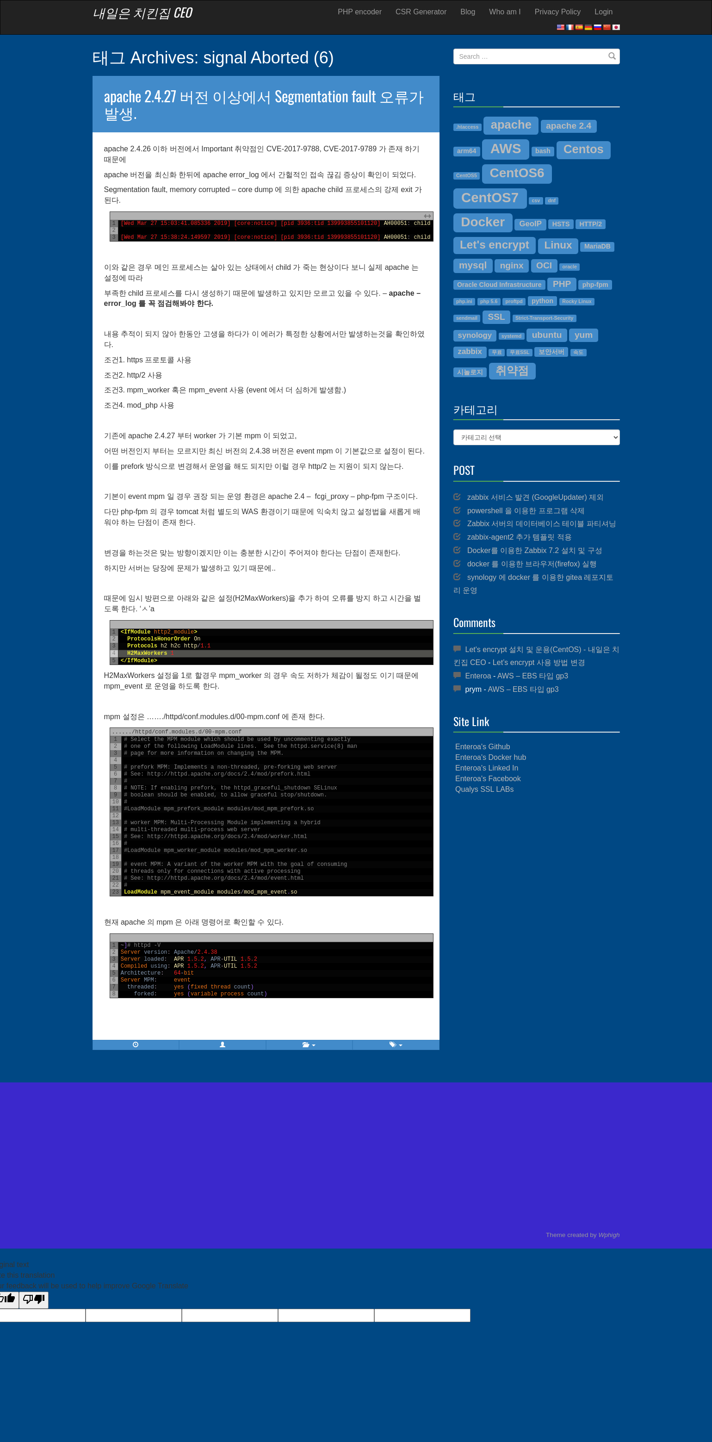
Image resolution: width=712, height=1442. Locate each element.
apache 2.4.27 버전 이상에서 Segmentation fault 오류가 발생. (264, 104)
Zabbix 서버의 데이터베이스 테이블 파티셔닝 (541, 524)
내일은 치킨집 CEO (142, 12)
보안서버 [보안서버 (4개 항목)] (551, 351)
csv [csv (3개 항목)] (536, 200)
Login (603, 12)
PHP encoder (360, 12)
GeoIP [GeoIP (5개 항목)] (530, 223)
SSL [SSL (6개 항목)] (496, 317)
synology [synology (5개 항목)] (475, 335)
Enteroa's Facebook (488, 779)
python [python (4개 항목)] (542, 301)
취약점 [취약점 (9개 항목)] (512, 370)
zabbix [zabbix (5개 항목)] (470, 351)
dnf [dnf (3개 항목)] (552, 200)
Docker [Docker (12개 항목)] (483, 222)
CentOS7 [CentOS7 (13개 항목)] (490, 197)
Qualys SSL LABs (484, 789)
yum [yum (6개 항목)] (584, 335)
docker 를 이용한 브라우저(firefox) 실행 (532, 564)
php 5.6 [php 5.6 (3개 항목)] (488, 301)
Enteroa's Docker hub (490, 757)
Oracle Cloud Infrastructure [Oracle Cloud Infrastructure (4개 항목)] (499, 284)
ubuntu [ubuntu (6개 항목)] (547, 335)
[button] (222, 1045)
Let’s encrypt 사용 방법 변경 (539, 662)
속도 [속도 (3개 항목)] (578, 352)
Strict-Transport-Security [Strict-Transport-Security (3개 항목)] (544, 318)
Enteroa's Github (482, 747)
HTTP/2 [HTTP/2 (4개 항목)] (591, 224)
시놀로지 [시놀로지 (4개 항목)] (470, 372)
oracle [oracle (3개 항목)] (569, 266)
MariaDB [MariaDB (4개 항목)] (597, 246)
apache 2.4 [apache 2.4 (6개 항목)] (568, 126)
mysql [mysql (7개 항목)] (473, 265)
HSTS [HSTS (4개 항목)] (561, 224)
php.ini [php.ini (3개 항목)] (464, 301)
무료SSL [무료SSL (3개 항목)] (520, 352)
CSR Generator (421, 12)
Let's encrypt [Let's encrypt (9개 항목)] (494, 244)
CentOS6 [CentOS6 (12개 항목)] (517, 173)
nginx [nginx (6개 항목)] (512, 265)
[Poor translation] (34, 1300)
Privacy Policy (558, 12)
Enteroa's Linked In (486, 768)
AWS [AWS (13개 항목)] (505, 148)
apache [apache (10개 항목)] (511, 124)
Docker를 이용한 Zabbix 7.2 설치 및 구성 (534, 550)
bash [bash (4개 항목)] (543, 151)
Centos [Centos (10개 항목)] (583, 149)
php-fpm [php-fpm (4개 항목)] (595, 284)
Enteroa (478, 676)
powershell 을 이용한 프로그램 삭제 (526, 511)
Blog (467, 12)
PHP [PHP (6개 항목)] (562, 284)
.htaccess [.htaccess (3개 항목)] (467, 127)
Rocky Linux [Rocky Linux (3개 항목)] (576, 301)
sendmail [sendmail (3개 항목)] (466, 318)
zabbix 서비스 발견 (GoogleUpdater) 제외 (535, 497)
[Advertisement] (536, 868)
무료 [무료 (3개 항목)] (497, 352)
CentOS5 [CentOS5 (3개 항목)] (466, 175)
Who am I (504, 12)
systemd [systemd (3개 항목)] (511, 336)
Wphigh (608, 1234)
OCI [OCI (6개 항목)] (544, 265)
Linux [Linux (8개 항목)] (558, 245)
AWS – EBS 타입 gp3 (532, 676)
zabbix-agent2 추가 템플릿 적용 (519, 537)
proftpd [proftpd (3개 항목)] (514, 301)
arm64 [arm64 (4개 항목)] (466, 151)
